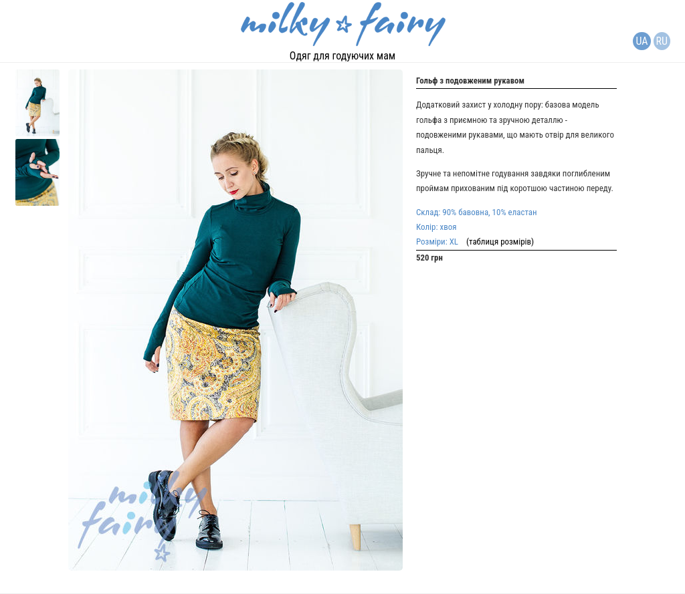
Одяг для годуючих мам (342, 55)
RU (662, 41)
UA (641, 41)
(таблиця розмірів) (496, 242)
